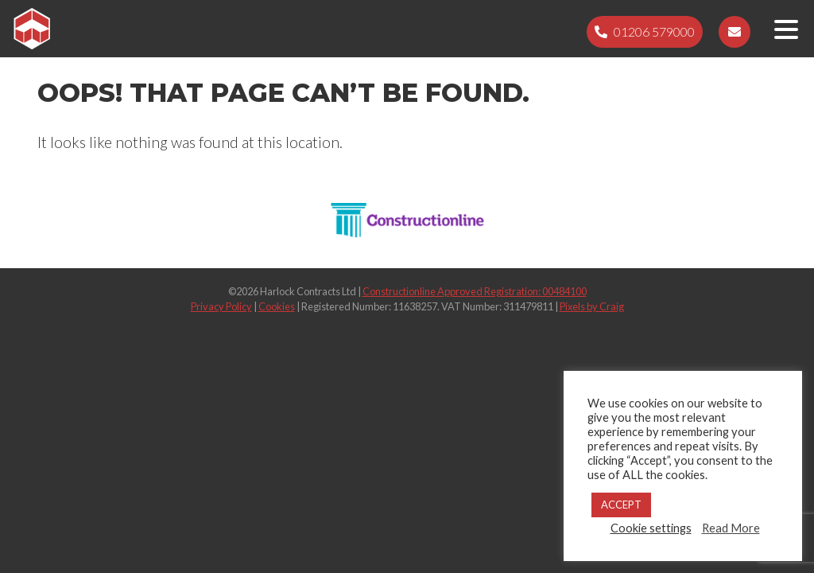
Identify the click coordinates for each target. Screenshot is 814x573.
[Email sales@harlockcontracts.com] (734, 32)
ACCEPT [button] (621, 504)
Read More (731, 528)
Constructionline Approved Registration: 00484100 (474, 291)
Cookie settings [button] (651, 528)
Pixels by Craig (592, 306)
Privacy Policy (221, 306)
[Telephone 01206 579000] (645, 32)
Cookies (276, 306)
